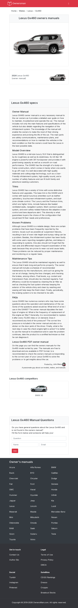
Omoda (33, 523)
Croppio (44, 587)
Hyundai (34, 495)
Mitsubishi (34, 517)
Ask (15, 451)
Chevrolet (13, 478)
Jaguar (12, 500)
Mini (11, 517)
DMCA (44, 565)
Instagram (13, 582)
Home (14, 11)
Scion (11, 534)
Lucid (53, 506)
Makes (22, 11)
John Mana (59, 364)
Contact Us (14, 555)
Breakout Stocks (48, 592)
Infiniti (53, 495)
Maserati (13, 512)
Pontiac (54, 523)
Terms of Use (47, 555)
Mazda (33, 512)
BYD (32, 473)
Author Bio (14, 560)
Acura (12, 467)
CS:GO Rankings (48, 577)
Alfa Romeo (35, 467)
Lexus (30, 11)
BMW (53, 467)
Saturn (54, 528)
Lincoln (33, 506)
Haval (32, 489)
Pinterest (13, 587)
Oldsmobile (14, 523)
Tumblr (12, 577)
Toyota (12, 539)
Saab (32, 528)
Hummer (13, 495)
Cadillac (54, 473)
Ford (32, 484)
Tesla (53, 534)
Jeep (32, 500)
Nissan (54, 517)
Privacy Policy (47, 560)
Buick (11, 473)
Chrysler (34, 478)
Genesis (54, 484)
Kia (52, 500)
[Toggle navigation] (68, 3)
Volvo (32, 539)
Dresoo (44, 582)
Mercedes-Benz (58, 512)
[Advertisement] (39, 93)
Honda (54, 489)
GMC (11, 489)
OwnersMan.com (40, 602)
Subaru (33, 534)
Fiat (10, 484)
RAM (11, 528)
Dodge (54, 478)
